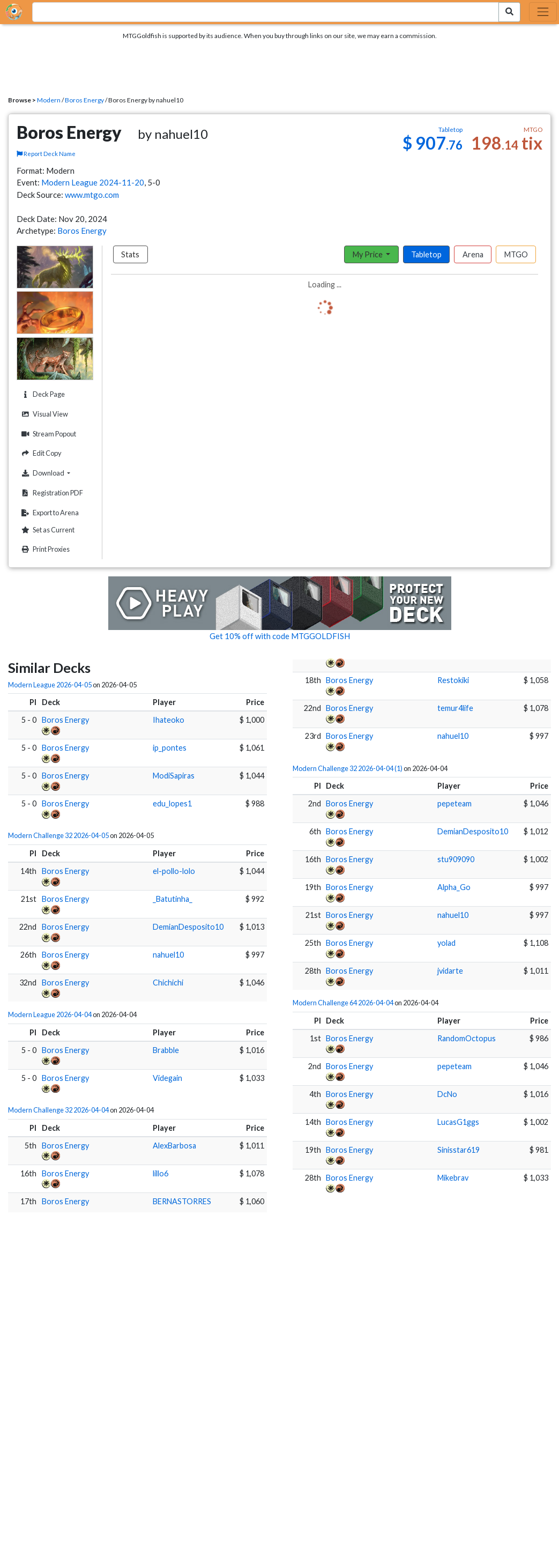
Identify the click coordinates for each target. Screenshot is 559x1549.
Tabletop (426, 254)
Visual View (43, 414)
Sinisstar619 (458, 1149)
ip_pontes (170, 747)
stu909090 (455, 859)
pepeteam (454, 803)
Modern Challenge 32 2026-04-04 (58, 1110)
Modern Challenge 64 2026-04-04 (343, 1002)
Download (55, 473)
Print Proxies (44, 549)
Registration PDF (51, 493)
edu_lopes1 (172, 803)
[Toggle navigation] (543, 11)
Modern (49, 100)
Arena (473, 254)
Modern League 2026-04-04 (50, 1014)
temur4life (455, 708)
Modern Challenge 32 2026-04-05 (58, 835)
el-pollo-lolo (174, 871)
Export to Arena (49, 513)
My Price (368, 254)
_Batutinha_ (172, 898)
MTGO (516, 254)
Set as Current (46, 530)
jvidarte (450, 970)
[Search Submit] (509, 12)
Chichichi (168, 982)
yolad (446, 942)
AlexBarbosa (174, 1145)
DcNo (447, 1094)
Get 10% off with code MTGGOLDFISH (280, 636)
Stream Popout (47, 434)
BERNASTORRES (182, 1201)
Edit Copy (40, 453)
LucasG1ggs (458, 1121)
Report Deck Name (46, 153)
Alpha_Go (454, 887)
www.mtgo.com (92, 194)
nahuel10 (168, 954)
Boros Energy (84, 100)
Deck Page (42, 394)
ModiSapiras (174, 775)
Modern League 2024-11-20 (92, 182)
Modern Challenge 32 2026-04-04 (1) (348, 768)
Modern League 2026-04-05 (50, 684)
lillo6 (160, 1173)
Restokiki (453, 680)
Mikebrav (452, 1177)
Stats (130, 254)
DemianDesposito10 (188, 926)
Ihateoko (168, 719)
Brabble (166, 1050)
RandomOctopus (466, 1038)
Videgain (167, 1078)
